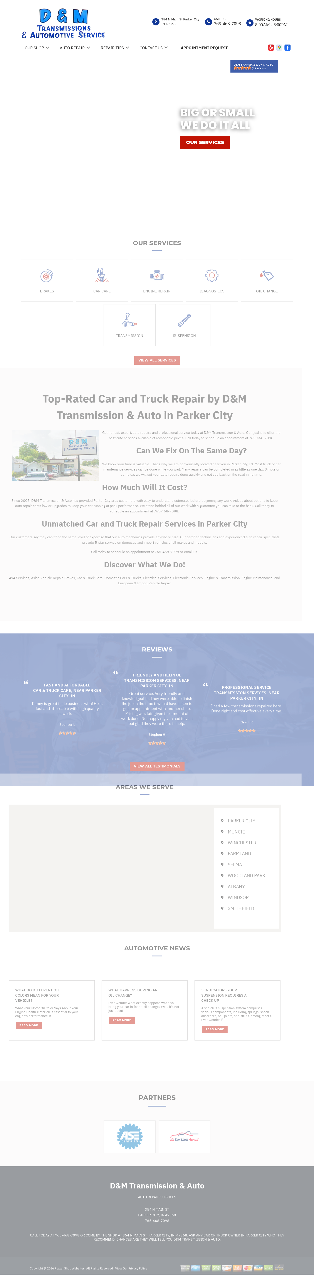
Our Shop (34, 47)
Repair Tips (112, 47)
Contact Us (151, 47)
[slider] (242, 68)
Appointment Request (204, 47)
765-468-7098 (227, 23)
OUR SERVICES (205, 142)
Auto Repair (72, 47)
